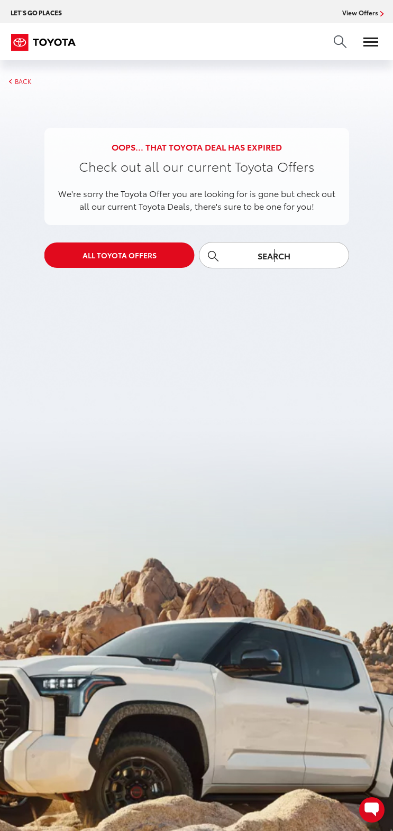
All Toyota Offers (120, 255)
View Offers (361, 12)
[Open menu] (365, 41)
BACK (19, 81)
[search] (340, 41)
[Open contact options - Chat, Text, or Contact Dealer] (372, 810)
